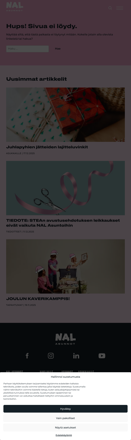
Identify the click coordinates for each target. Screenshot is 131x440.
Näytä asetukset (65, 427)
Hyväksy (65, 408)
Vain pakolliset (65, 418)
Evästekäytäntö (64, 435)
